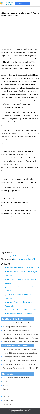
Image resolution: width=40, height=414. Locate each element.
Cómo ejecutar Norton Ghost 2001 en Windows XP (20, 368)
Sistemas (19, 3)
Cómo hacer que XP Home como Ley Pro (15, 256)
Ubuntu (5, 389)
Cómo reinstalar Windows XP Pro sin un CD (20, 310)
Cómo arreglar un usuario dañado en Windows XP (20, 360)
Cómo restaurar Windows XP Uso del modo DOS (22, 268)
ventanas (6, 397)
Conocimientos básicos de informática (16, 378)
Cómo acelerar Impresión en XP (24, 259)
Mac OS (5, 385)
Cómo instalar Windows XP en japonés (18, 314)
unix (4, 393)
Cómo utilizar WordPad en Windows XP (16, 323)
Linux (5, 381)
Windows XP (7, 404)
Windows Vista (8, 400)
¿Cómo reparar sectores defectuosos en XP (17, 327)
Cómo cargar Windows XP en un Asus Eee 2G (18, 357)
